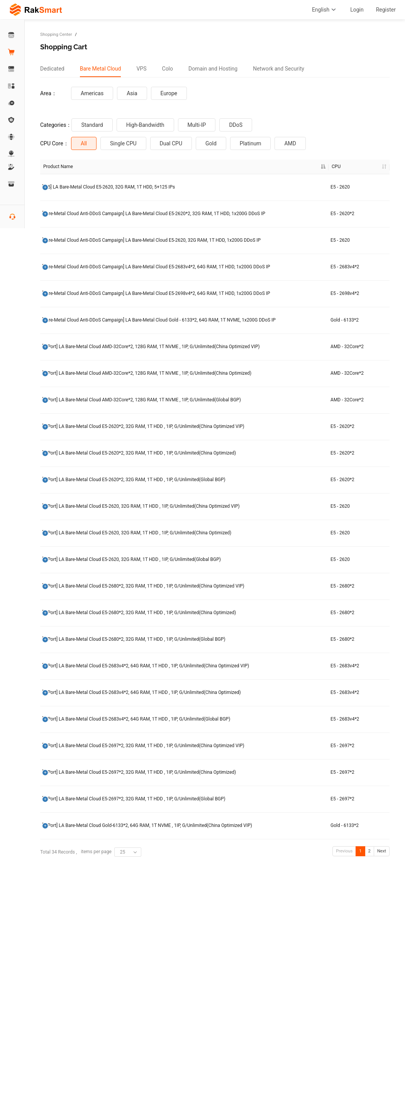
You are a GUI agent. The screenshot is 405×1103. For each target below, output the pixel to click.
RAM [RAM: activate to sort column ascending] (164, 166)
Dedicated (52, 69)
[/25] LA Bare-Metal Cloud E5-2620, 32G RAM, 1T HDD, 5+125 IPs (72, 188)
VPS (141, 69)
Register (386, 10)
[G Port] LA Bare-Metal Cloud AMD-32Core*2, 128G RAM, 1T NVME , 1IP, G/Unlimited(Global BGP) (71, 493)
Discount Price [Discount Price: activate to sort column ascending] (326, 166)
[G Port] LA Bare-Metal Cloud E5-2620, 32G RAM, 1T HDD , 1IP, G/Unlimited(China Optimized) (71, 659)
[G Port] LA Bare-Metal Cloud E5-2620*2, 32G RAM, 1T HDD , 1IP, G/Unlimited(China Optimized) (72, 562)
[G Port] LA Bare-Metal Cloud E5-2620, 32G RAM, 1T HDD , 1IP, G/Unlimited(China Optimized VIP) (71, 625)
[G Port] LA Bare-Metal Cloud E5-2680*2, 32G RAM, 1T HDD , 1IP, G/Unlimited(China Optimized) (72, 756)
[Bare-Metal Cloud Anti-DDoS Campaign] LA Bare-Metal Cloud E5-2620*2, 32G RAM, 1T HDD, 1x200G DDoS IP (71, 218)
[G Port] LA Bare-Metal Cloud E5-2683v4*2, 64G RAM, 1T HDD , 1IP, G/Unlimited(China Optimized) (71, 853)
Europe (169, 93)
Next (381, 1055)
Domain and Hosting (212, 69)
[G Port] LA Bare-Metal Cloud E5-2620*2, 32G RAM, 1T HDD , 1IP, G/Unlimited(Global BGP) (72, 594)
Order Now (371, 187)
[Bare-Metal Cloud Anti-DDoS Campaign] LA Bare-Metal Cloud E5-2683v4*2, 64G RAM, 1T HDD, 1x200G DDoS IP (71, 291)
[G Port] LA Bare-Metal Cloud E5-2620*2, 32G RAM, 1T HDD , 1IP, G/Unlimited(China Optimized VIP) (72, 528)
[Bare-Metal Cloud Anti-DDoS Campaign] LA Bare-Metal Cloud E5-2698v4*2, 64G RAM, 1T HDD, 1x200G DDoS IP (71, 333)
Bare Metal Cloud (100, 69)
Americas (92, 93)
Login (357, 10)
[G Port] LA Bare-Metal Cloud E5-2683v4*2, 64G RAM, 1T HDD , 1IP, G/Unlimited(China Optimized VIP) (71, 819)
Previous (344, 1055)
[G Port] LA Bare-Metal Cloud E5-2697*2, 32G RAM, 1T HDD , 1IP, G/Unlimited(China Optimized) (72, 957)
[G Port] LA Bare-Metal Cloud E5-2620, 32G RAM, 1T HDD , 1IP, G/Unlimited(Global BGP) (72, 691)
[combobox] (127, 1057)
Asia (132, 93)
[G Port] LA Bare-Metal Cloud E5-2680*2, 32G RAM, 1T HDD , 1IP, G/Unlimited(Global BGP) (72, 788)
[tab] (52, 68)
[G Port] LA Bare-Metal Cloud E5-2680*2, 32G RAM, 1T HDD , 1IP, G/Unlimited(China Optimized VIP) (72, 722)
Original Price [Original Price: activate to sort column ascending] (283, 166)
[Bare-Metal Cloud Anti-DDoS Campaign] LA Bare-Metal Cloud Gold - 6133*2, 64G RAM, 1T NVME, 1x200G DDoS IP (71, 374)
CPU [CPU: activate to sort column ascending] (112, 166)
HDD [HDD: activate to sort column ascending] (198, 166)
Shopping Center (56, 34)
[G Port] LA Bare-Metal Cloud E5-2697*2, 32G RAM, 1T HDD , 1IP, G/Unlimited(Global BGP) (72, 988)
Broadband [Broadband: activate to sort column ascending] (239, 166)
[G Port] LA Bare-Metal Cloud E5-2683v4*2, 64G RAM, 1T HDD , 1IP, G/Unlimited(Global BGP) (72, 888)
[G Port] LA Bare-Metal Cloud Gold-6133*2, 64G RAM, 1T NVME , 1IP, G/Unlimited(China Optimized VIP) (72, 1023)
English (325, 9)
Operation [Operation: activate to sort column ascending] (366, 166)
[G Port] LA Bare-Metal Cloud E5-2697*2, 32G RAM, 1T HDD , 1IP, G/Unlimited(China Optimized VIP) (72, 922)
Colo (167, 69)
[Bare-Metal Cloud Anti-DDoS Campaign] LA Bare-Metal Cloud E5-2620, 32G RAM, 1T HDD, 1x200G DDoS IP (71, 253)
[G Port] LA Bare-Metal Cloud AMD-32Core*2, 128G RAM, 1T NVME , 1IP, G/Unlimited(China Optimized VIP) (72, 415)
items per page (111, 1057)
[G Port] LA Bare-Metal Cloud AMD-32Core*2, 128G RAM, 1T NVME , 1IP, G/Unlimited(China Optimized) (71, 456)
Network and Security (278, 69)
